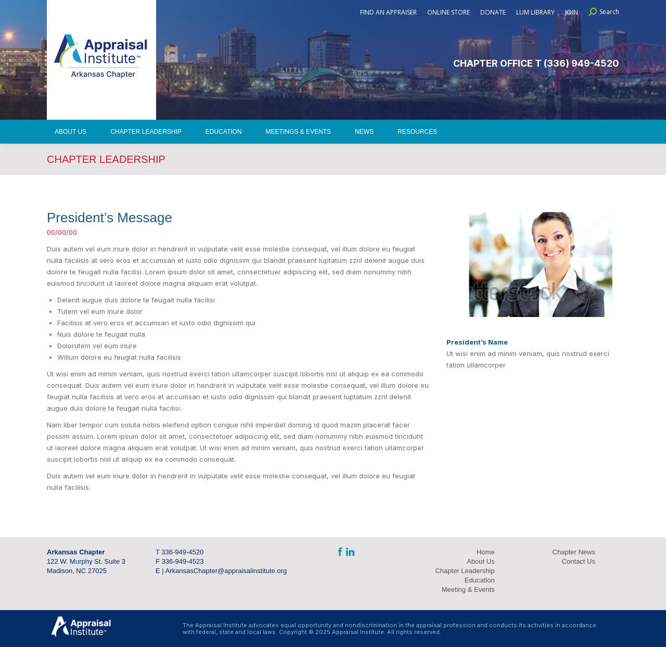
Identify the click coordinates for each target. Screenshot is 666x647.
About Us (480, 561)
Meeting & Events (468, 589)
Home (486, 552)
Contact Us (578, 561)
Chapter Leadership (464, 571)
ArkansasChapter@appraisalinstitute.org (226, 571)
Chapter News (574, 552)
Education (480, 580)
